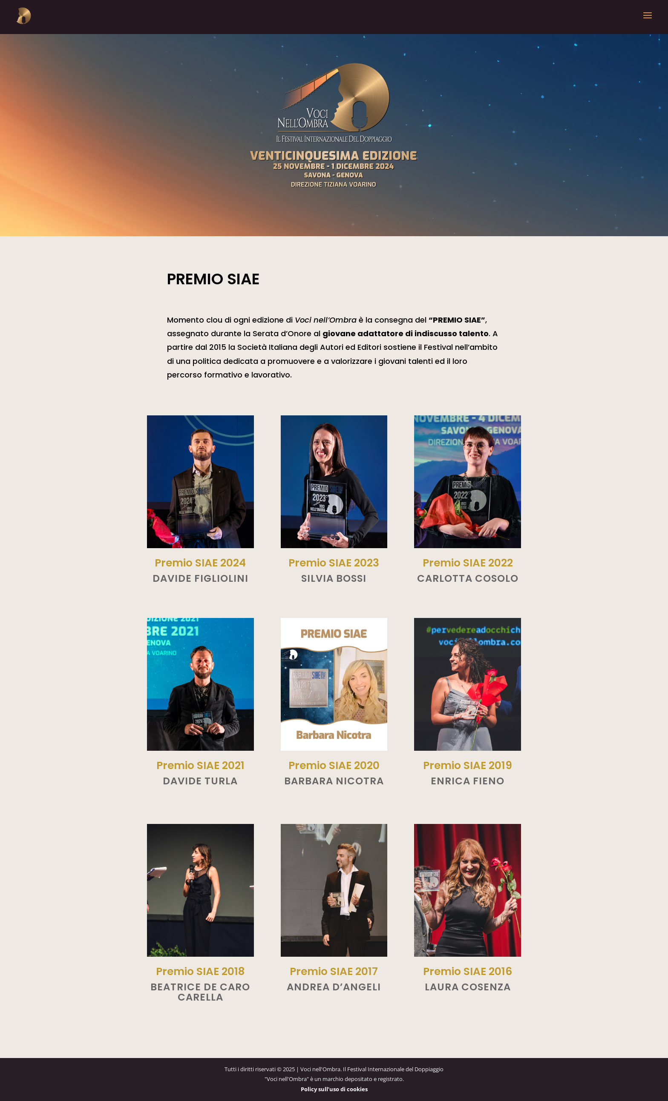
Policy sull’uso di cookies (334, 1089)
